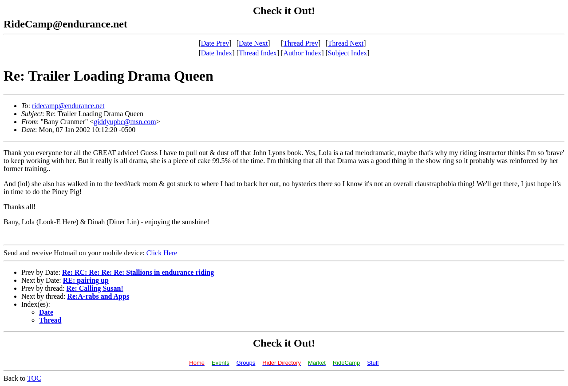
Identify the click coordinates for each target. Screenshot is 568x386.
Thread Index (258, 53)
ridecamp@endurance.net (68, 105)
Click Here (162, 253)
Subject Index (347, 53)
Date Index (217, 53)
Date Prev (215, 43)
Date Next (253, 43)
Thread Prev (300, 43)
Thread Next (345, 43)
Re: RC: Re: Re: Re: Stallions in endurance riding (138, 272)
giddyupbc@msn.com (125, 121)
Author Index (302, 53)
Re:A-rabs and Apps (98, 296)
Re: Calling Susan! (95, 288)
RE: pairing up (86, 280)
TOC (34, 378)
